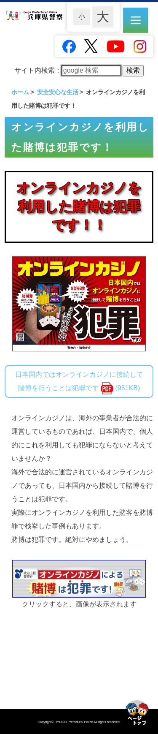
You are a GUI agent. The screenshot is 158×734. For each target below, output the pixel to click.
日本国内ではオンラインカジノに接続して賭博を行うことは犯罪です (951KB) (79, 382)
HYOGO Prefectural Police (74, 722)
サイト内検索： (67, 70)
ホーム (20, 92)
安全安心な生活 (57, 92)
